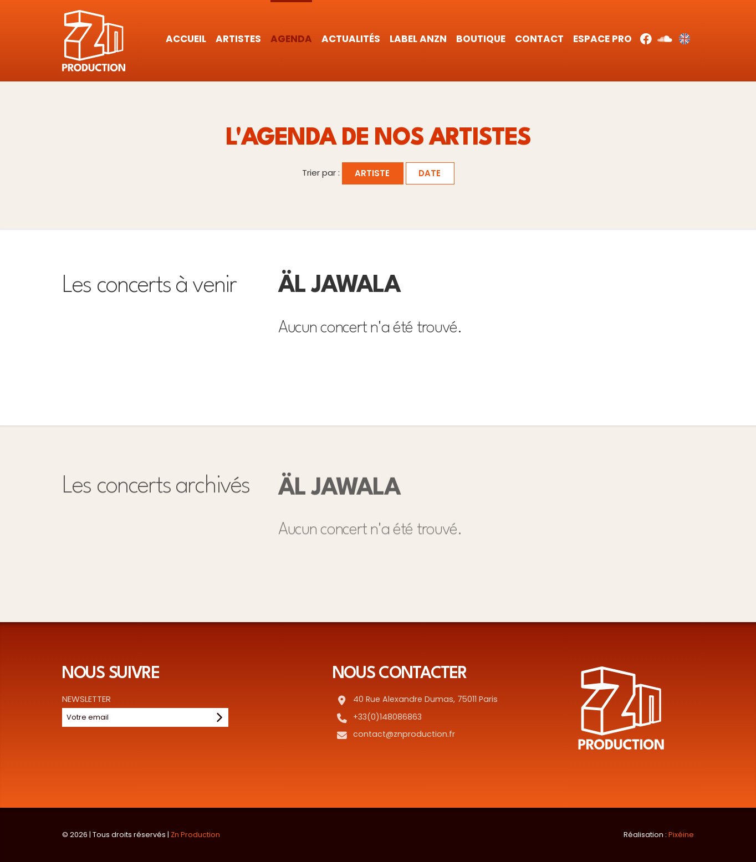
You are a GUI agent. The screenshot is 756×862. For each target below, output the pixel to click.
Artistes (238, 38)
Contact (539, 38)
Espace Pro (602, 38)
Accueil (186, 38)
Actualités (350, 38)
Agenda (291, 38)
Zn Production (195, 834)
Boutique (480, 38)
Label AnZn (418, 38)
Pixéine (681, 834)
